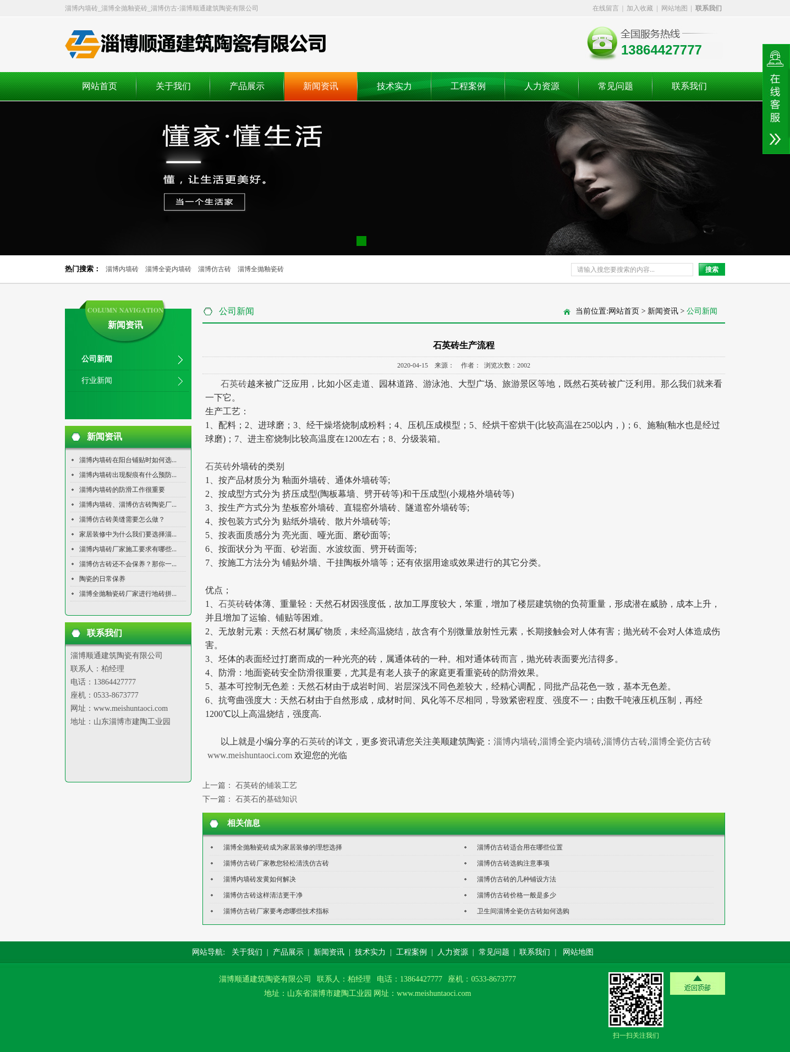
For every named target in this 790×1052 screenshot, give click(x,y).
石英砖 (234, 383)
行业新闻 (96, 380)
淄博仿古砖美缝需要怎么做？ (122, 519)
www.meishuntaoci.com (248, 755)
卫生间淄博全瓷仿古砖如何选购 (523, 911)
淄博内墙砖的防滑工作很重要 (122, 490)
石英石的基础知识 (266, 799)
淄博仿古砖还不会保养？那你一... (128, 564)
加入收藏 (640, 8)
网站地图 (674, 8)
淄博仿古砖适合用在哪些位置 (520, 847)
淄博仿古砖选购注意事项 (513, 863)
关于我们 (173, 86)
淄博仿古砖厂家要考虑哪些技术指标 (276, 911)
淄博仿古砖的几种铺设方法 (516, 879)
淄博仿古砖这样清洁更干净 (263, 895)
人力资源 (541, 86)
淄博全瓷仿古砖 (680, 741)
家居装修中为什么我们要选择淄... (128, 534)
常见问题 (615, 86)
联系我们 (689, 86)
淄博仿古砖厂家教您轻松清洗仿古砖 (276, 863)
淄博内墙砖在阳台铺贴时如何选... (128, 460)
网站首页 (99, 86)
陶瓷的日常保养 (102, 579)
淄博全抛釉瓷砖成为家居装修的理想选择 (282, 847)
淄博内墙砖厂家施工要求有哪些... (128, 549)
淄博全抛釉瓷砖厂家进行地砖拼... (128, 594)
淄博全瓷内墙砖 (168, 269)
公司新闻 (96, 359)
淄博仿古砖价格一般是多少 (516, 895)
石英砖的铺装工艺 (266, 785)
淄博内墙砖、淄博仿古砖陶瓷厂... (128, 504)
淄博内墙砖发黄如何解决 (259, 879)
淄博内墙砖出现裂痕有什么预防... (128, 475)
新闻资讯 (320, 86)
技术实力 (394, 86)
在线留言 (605, 8)
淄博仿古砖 (214, 269)
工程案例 (468, 86)
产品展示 (247, 86)
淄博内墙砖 (122, 269)
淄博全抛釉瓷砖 (261, 269)
